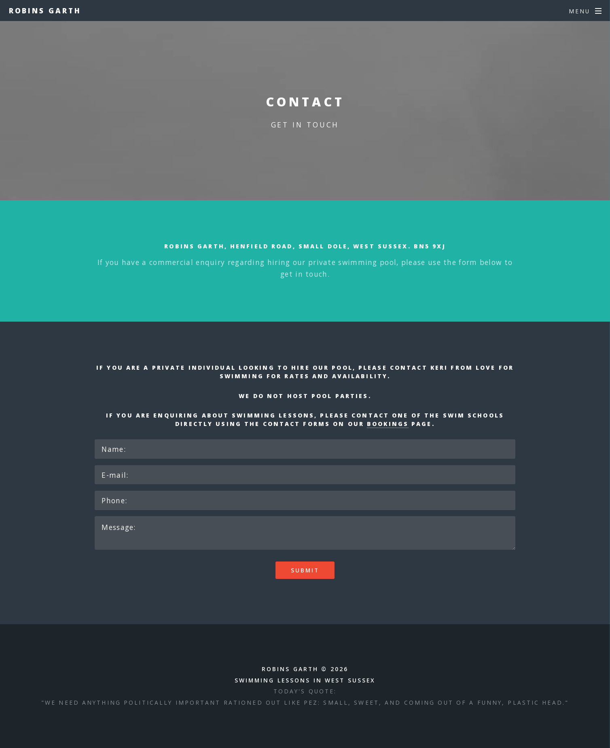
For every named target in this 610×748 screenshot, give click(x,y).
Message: (305, 533)
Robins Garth (45, 10)
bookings (388, 424)
